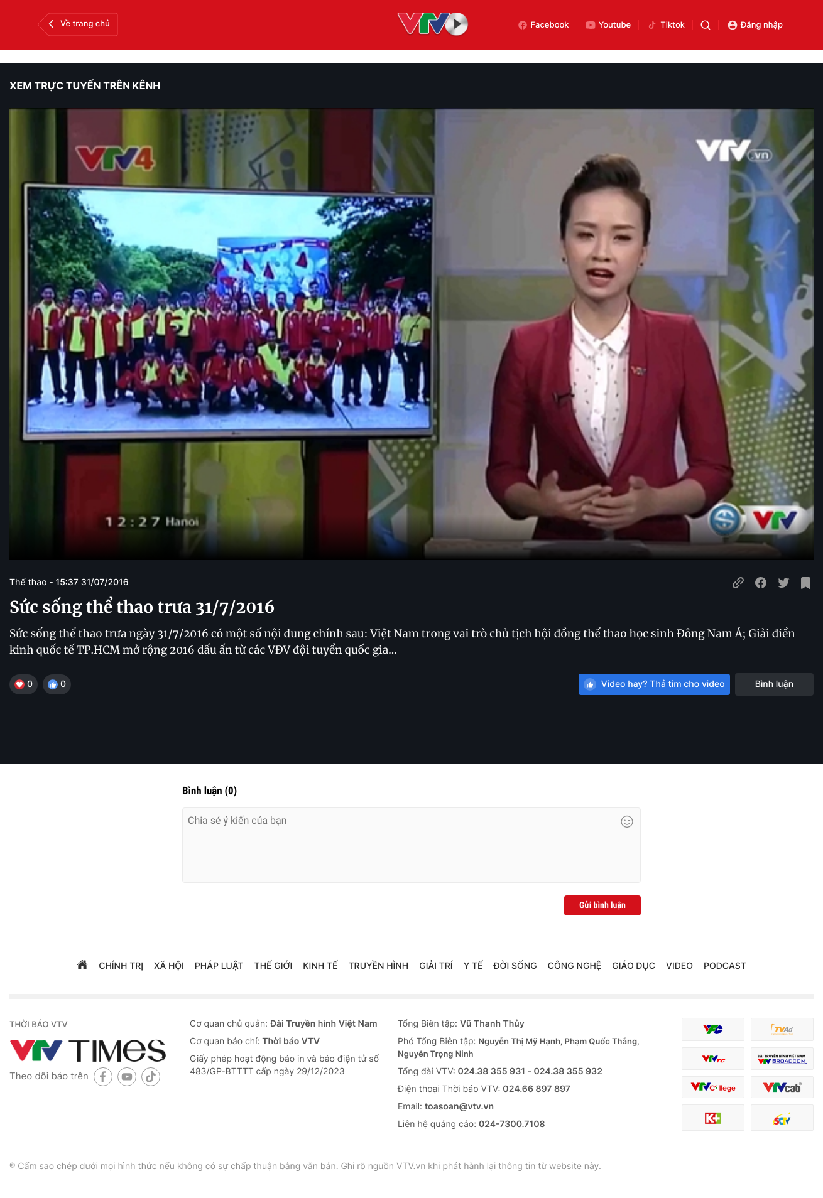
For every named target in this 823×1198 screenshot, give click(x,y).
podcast (725, 966)
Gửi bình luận (602, 905)
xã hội (169, 966)
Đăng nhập (755, 25)
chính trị (121, 966)
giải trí (435, 966)
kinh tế (320, 966)
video (679, 966)
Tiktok (665, 25)
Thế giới (273, 966)
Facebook (543, 25)
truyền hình (379, 966)
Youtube (608, 25)
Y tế (473, 966)
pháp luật (219, 966)
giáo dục (633, 966)
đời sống (515, 966)
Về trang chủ (77, 24)
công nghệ (574, 966)
